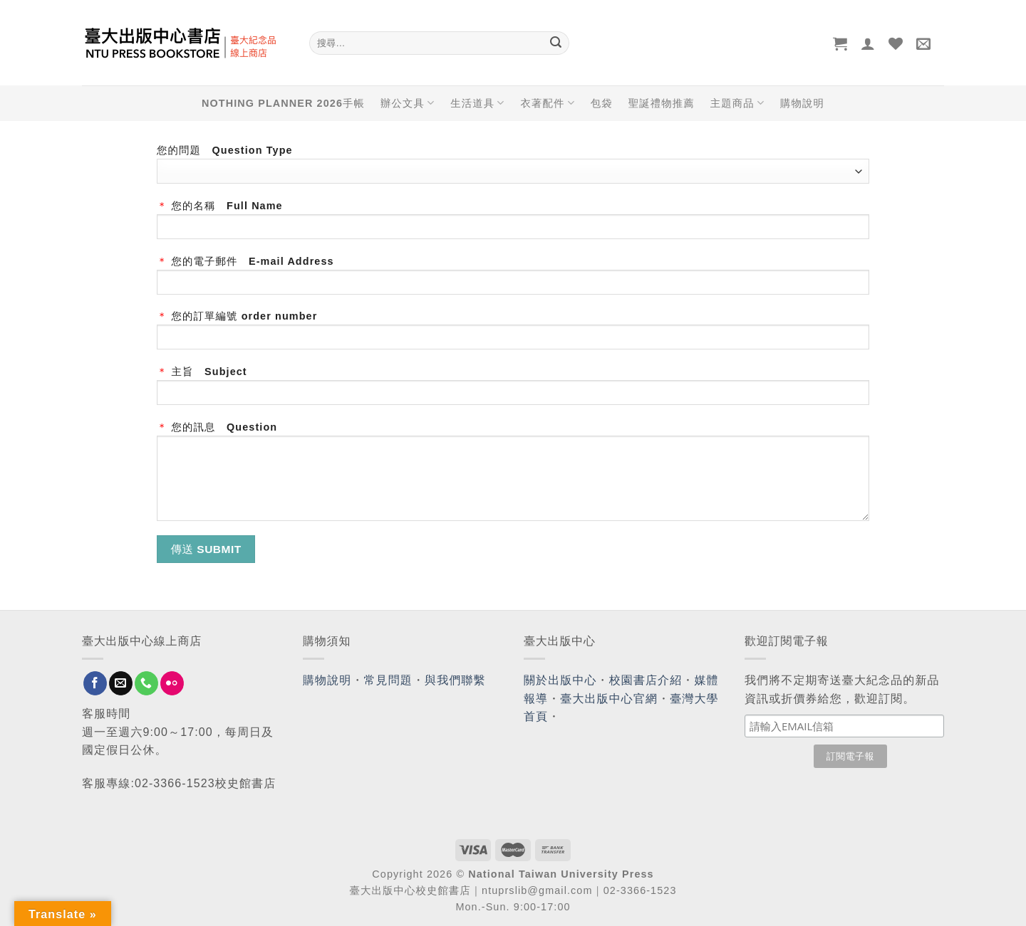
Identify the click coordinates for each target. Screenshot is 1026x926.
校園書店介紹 (646, 680)
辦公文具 (407, 103)
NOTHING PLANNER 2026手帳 (283, 103)
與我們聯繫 (455, 680)
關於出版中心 (560, 680)
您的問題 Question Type (513, 164)
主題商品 (737, 103)
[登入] (868, 43)
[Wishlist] (895, 43)
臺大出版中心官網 (609, 699)
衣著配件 (548, 103)
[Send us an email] (121, 683)
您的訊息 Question (513, 476)
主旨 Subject (513, 390)
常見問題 (388, 680)
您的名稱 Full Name (513, 224)
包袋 (602, 103)
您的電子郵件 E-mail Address (513, 280)
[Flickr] (172, 683)
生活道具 (477, 103)
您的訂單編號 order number (513, 334)
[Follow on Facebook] (95, 683)
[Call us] (146, 683)
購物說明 (802, 103)
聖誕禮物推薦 (661, 103)
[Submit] (556, 43)
